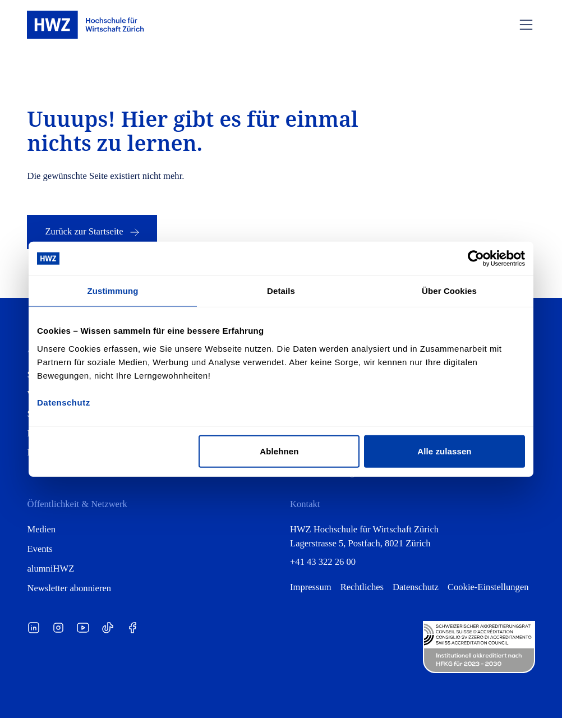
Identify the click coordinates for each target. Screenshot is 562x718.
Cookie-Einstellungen (488, 587)
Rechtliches (362, 587)
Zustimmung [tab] (113, 291)
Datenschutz (416, 587)
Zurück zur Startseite (93, 232)
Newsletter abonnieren (69, 588)
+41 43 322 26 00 (323, 561)
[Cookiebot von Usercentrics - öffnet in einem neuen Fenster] (476, 258)
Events (39, 549)
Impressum (310, 587)
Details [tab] (281, 291)
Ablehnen (279, 450)
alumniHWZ (50, 568)
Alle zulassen (444, 450)
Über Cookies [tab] (449, 291)
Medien (41, 529)
